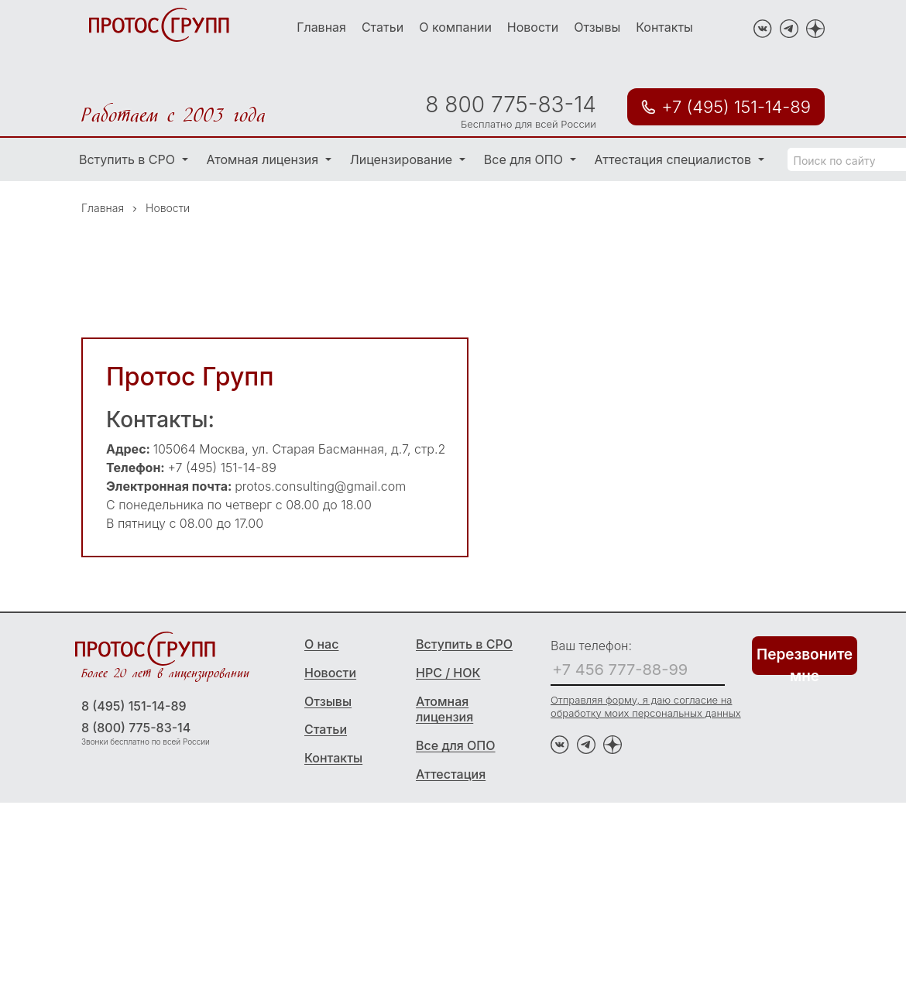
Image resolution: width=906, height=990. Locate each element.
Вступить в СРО (129, 159)
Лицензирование (403, 159)
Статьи (382, 27)
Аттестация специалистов (675, 159)
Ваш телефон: (591, 645)
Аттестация (451, 774)
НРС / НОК (448, 672)
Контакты (664, 27)
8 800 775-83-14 (510, 104)
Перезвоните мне (805, 660)
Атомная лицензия (264, 159)
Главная (321, 27)
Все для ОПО (525, 159)
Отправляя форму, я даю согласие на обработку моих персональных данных (646, 706)
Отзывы (597, 27)
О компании (455, 27)
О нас (321, 644)
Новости (532, 27)
